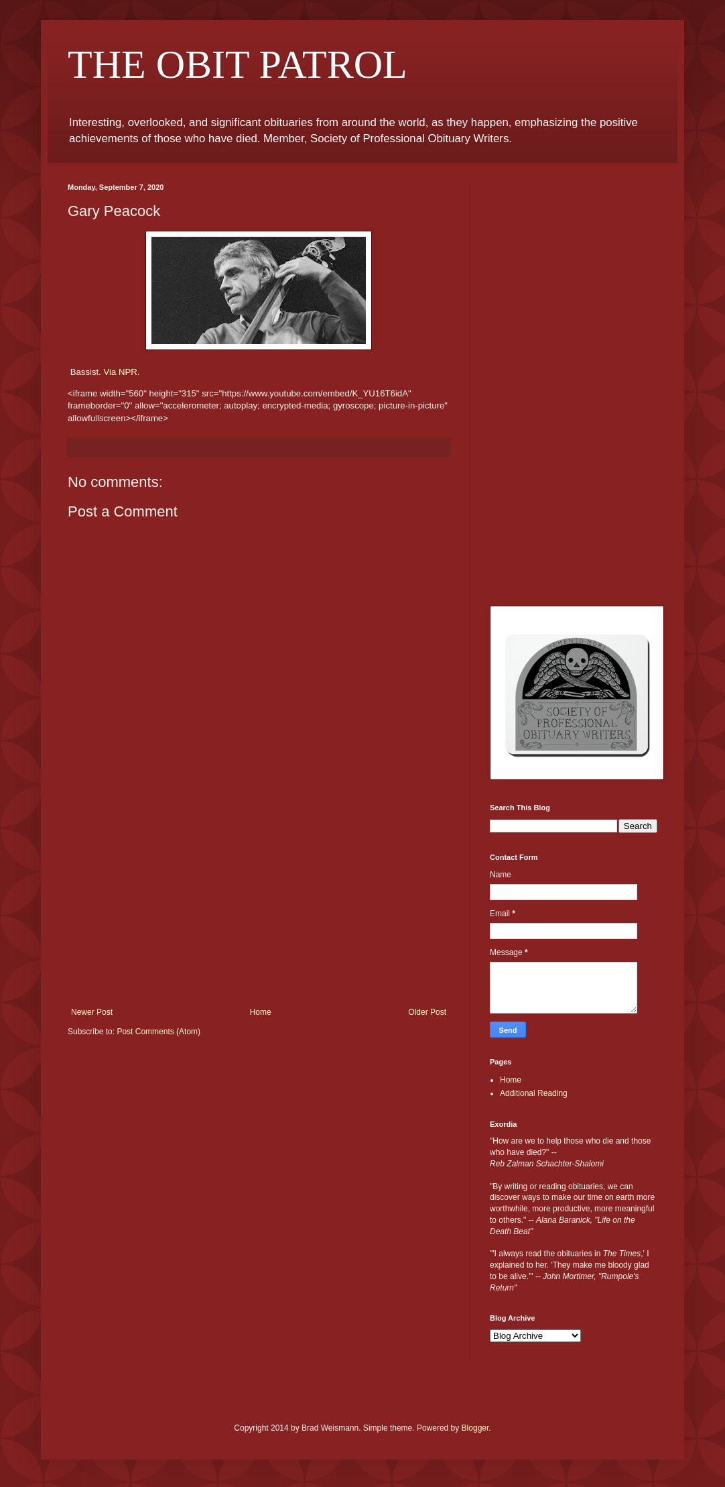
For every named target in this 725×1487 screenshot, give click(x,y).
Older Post (427, 1012)
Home (260, 1012)
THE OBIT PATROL (237, 64)
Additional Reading (534, 1093)
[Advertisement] (258, 907)
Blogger (475, 1428)
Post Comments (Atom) (158, 1031)
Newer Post (92, 1012)
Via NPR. (122, 372)
